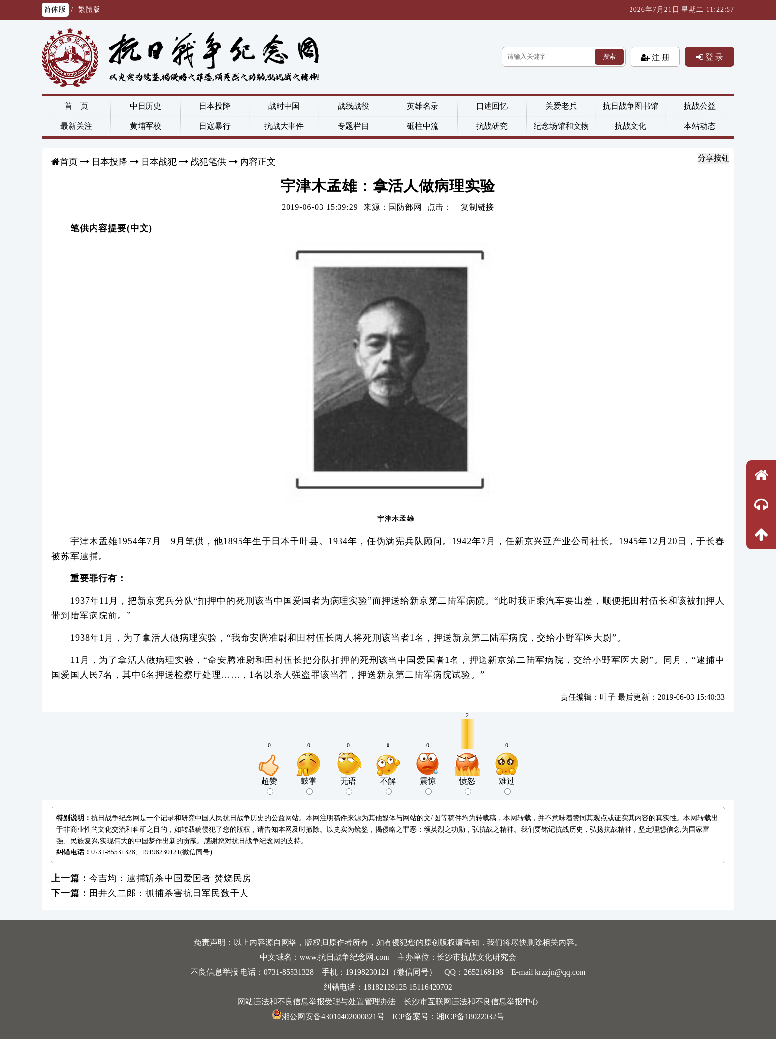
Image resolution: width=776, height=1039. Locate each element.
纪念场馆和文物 (561, 126)
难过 (507, 786)
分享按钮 (713, 158)
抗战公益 (700, 106)
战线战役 (353, 106)
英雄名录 (422, 106)
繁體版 (89, 9)
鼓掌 (309, 786)
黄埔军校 (145, 126)
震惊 (428, 786)
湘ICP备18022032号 (470, 1016)
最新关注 (76, 126)
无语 (348, 786)
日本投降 (215, 106)
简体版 (55, 9)
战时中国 (284, 106)
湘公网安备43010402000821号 (328, 1016)
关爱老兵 (561, 106)
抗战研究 (492, 126)
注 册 (660, 57)
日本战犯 (159, 162)
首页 (69, 161)
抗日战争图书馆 (630, 106)
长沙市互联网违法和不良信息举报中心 (471, 1001)
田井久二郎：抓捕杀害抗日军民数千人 (169, 893)
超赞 (269, 786)
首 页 (76, 106)
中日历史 (145, 106)
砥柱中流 (422, 126)
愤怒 (467, 786)
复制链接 (477, 207)
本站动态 (700, 126)
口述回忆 (492, 106)
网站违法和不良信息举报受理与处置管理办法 (317, 1001)
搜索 (609, 56)
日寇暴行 (215, 126)
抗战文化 (630, 126)
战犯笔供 (208, 162)
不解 (388, 786)
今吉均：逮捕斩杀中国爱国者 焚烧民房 (170, 878)
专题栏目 (353, 126)
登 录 (713, 57)
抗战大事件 (284, 126)
